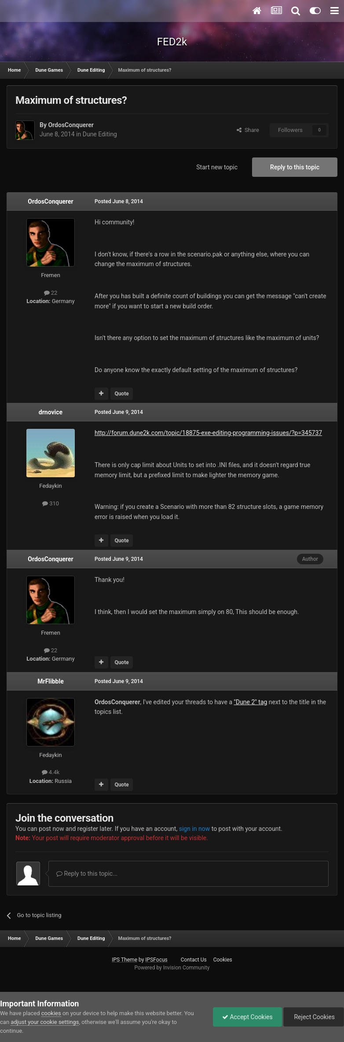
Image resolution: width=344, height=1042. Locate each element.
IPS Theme (124, 960)
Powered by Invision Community (172, 968)
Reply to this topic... (86, 873)
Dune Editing (100, 134)
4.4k (51, 772)
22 (51, 292)
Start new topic (217, 167)
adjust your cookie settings (45, 1022)
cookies (51, 1013)
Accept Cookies (247, 1016)
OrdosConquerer (71, 124)
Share (248, 130)
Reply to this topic (294, 167)
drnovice (50, 412)
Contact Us (194, 960)
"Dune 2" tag (250, 702)
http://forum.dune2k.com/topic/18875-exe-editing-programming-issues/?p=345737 (208, 432)
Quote (121, 394)
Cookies (222, 960)
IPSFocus (156, 960)
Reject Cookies (314, 1016)
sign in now (194, 828)
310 (50, 503)
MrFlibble (50, 681)
